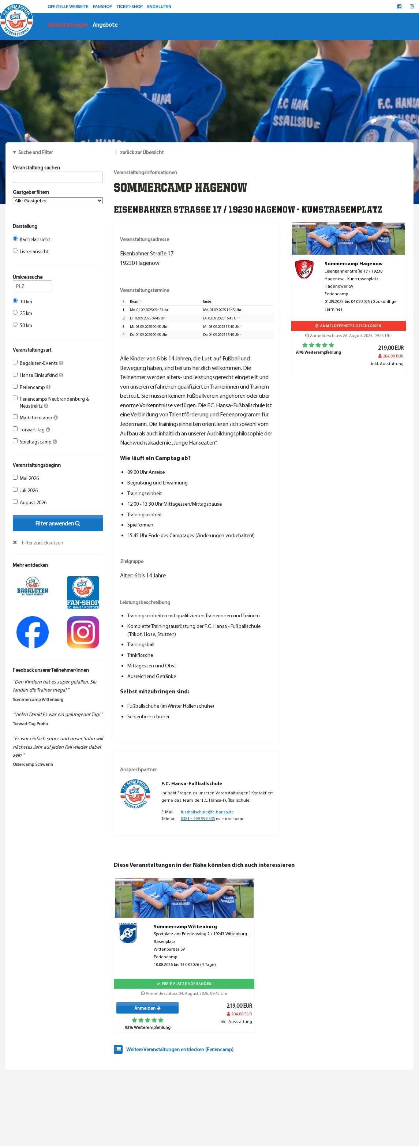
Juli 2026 (25, 490)
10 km (22, 301)
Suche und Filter (35, 152)
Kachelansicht (31, 239)
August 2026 (29, 502)
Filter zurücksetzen (42, 542)
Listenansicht (31, 251)
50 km (22, 325)
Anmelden (147, 1008)
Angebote (105, 24)
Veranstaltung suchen (58, 168)
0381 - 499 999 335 (198, 818)
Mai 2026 (26, 478)
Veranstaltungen (68, 24)
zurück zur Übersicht (142, 152)
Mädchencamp (35, 417)
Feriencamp (31, 387)
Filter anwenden (58, 523)
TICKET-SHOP (129, 6)
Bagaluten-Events (38, 363)
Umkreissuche (32, 278)
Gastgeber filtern (58, 196)
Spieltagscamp (35, 441)
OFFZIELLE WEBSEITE (68, 6)
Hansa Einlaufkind (38, 375)
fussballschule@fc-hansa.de (207, 811)
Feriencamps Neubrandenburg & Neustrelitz (51, 402)
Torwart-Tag (31, 429)
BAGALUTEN (159, 6)
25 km (22, 313)
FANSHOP (103, 6)
